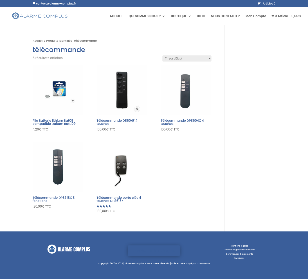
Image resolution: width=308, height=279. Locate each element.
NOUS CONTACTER (225, 16)
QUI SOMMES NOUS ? (145, 16)
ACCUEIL (116, 16)
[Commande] (186, 58)
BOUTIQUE (179, 16)
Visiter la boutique (154, 250)
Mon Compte (255, 16)
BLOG (201, 16)
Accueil (38, 41)
